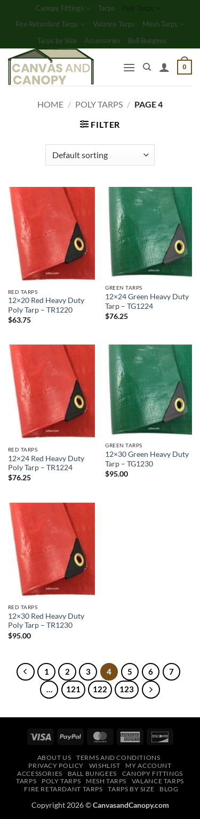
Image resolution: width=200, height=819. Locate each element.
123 (126, 689)
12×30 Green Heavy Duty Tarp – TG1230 (147, 459)
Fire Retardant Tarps (50, 24)
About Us (54, 757)
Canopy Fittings (63, 8)
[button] (129, 67)
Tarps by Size (57, 40)
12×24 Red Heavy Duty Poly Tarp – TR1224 (46, 463)
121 (73, 689)
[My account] (164, 67)
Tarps (106, 8)
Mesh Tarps (163, 24)
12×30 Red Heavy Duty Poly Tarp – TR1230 (46, 621)
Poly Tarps (141, 8)
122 (100, 689)
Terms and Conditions (118, 757)
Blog (168, 789)
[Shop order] (100, 155)
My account (148, 765)
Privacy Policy (56, 765)
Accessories (102, 40)
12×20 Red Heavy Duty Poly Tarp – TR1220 (46, 305)
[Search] (147, 67)
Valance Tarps (114, 24)
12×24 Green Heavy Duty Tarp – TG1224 (147, 301)
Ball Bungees (147, 40)
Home (50, 104)
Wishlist (105, 765)
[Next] (151, 690)
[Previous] (26, 672)
